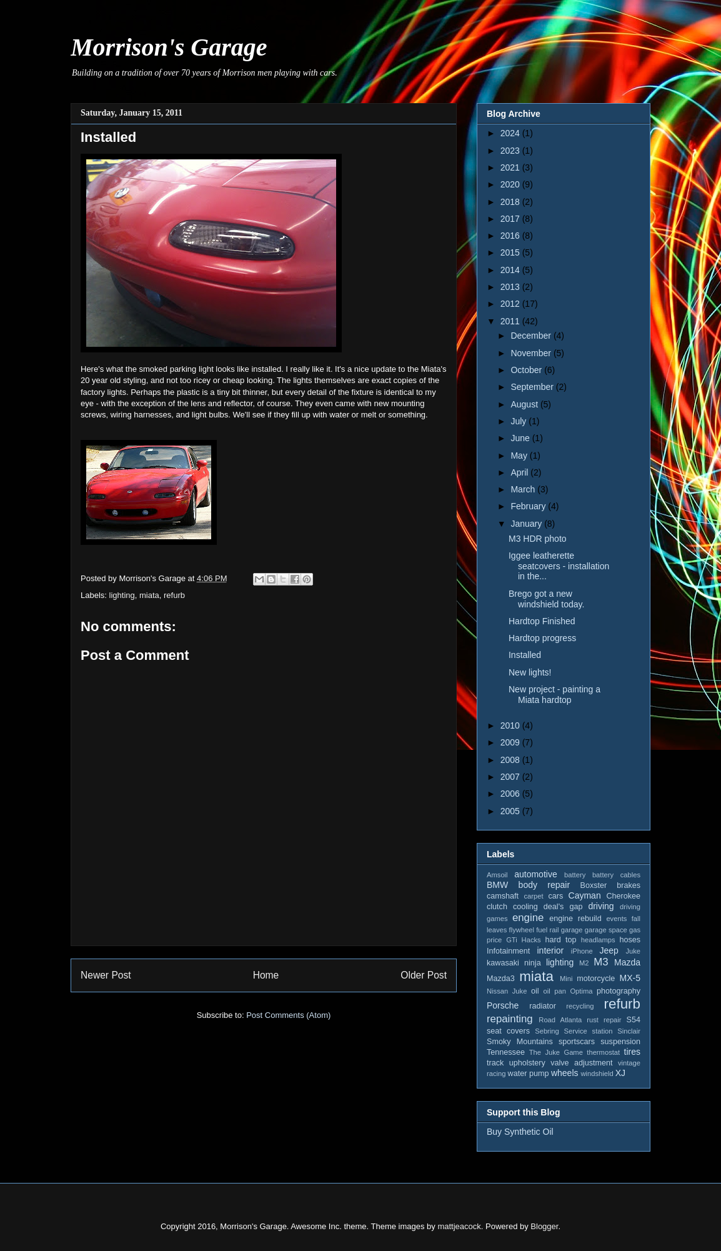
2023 (511, 151)
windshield (596, 1073)
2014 (511, 270)
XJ (620, 1073)
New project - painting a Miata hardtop (554, 694)
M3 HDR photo (538, 539)
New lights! (530, 672)
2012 (511, 304)
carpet (533, 896)
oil (535, 991)
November (531, 353)
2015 (511, 252)
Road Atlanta (560, 1020)
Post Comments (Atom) (288, 1015)
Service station (588, 1031)
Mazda (627, 962)
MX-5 (630, 978)
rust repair (604, 1020)
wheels (565, 1073)
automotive (535, 874)
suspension (620, 1041)
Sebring (547, 1031)
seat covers (508, 1031)
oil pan (554, 991)
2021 (511, 167)
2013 (511, 287)
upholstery (527, 1063)
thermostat (603, 1052)
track (495, 1063)
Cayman (585, 895)
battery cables (616, 875)
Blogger (544, 1226)
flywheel (521, 930)
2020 (511, 184)
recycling (580, 1006)
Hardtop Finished (542, 621)
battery (574, 875)
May (519, 456)
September (532, 387)
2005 (511, 811)
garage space (606, 930)
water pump (528, 1073)
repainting (510, 1019)
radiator (542, 1006)
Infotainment (508, 951)
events (616, 918)
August (525, 404)
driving (601, 906)
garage (572, 930)
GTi (511, 940)
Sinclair (628, 1031)
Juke (632, 951)
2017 (511, 219)
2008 (511, 760)
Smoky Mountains (520, 1041)
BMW (497, 885)
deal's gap (563, 906)
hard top (561, 939)
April (520, 472)
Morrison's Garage (169, 47)
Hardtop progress (542, 638)
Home (266, 975)
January (527, 524)
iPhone (582, 951)
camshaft (503, 896)
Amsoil (497, 875)
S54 (633, 1019)
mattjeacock (458, 1226)
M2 (584, 963)
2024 (511, 133)
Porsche (503, 1005)
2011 (511, 321)
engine (528, 918)
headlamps (598, 940)
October (527, 370)
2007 (511, 777)
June (521, 438)
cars (555, 896)
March (523, 489)
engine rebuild (575, 918)
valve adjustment (581, 1063)
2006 (511, 794)
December (531, 336)
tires (632, 1052)
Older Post (423, 975)
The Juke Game (556, 1052)
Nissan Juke (507, 991)
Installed (525, 655)
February (529, 506)
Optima (581, 991)
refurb (174, 595)
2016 (511, 236)
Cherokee (623, 896)
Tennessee (506, 1052)
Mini (566, 978)
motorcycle (596, 978)
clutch (497, 906)
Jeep (608, 950)
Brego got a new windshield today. (546, 599)
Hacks (531, 940)
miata (149, 595)
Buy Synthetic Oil (520, 1132)
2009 (511, 742)
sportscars (577, 1041)
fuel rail (547, 930)
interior (550, 950)
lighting (122, 595)
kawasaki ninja (514, 963)
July (519, 421)
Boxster (593, 885)
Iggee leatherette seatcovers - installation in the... (559, 566)
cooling (525, 906)
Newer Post (106, 975)
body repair (544, 885)
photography (618, 991)
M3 (601, 962)
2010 (511, 725)
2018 (511, 202)
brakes (628, 885)
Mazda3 (501, 978)
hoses (629, 939)
